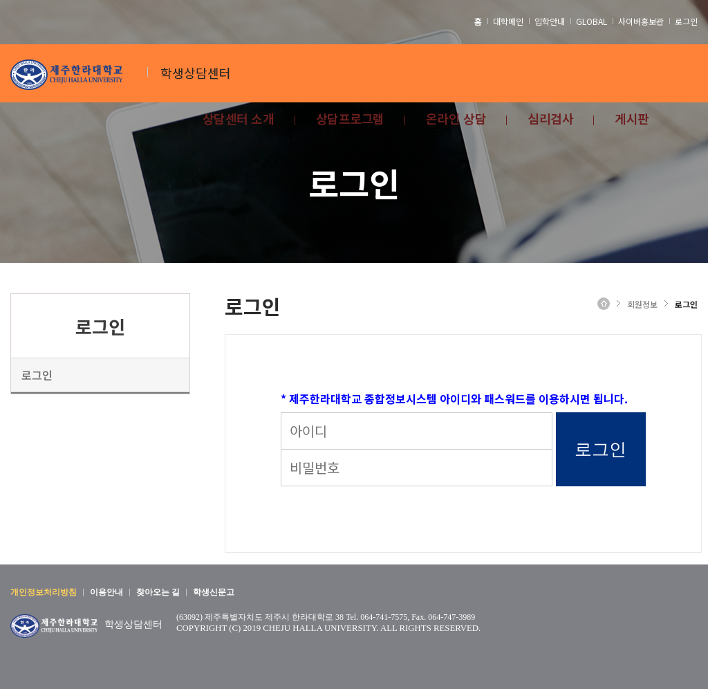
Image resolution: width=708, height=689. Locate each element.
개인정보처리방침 (43, 592)
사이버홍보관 (641, 21)
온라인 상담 (456, 120)
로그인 (686, 21)
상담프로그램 (350, 120)
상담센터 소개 (238, 120)
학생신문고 (213, 592)
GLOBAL (591, 21)
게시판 (632, 120)
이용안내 (106, 592)
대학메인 (508, 21)
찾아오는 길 (158, 592)
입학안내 (549, 21)
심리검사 (550, 120)
